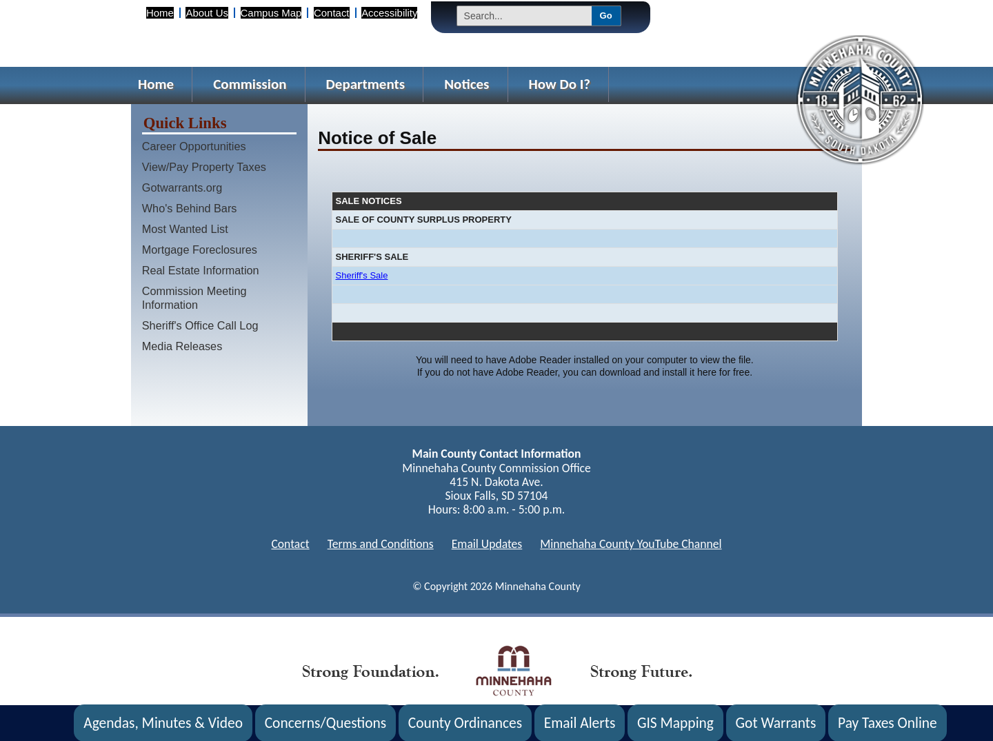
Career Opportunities (194, 146)
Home (160, 13)
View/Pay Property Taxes (204, 167)
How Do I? (560, 84)
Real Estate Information (200, 270)
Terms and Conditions (381, 543)
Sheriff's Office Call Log (200, 325)
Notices (466, 84)
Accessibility (389, 13)
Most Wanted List (185, 229)
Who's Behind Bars (189, 208)
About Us (206, 13)
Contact (331, 13)
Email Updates (487, 543)
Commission (249, 84)
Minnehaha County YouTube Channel (630, 543)
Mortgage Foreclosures (199, 249)
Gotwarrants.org (182, 187)
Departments (365, 84)
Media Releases (182, 346)
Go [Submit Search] (606, 15)
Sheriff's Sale (362, 275)
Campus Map (271, 13)
